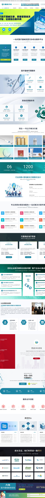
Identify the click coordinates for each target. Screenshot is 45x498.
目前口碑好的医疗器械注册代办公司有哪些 (26, 437)
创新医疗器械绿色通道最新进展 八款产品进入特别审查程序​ (7, 436)
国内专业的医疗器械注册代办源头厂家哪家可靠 (26, 436)
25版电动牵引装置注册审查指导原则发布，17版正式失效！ (7, 434)
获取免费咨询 (23, 383)
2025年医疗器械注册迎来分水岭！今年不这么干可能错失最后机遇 (7, 437)
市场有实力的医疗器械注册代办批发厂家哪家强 (26, 434)
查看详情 (5, 59)
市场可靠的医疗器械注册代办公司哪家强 (26, 440)
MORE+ (15, 432)
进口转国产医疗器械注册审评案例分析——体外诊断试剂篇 (7, 440)
